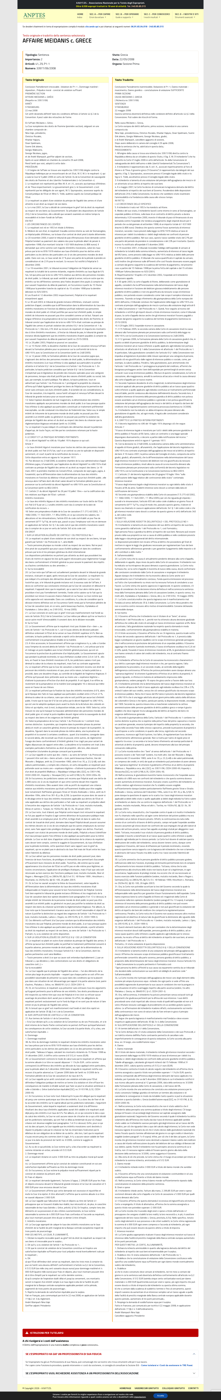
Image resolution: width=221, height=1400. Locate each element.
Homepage (125, 1388)
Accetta (160, 1395)
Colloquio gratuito (173, 1388)
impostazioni (139, 1397)
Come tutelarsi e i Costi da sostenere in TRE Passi (166, 1365)
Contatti (193, 1388)
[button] (100, 15)
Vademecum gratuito (147, 1388)
